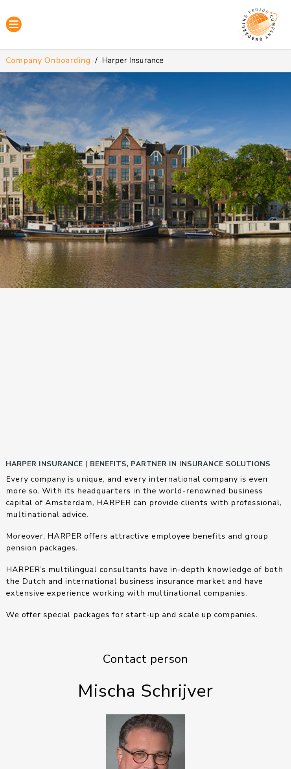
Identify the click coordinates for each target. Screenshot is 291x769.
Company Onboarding (48, 60)
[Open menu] (14, 24)
